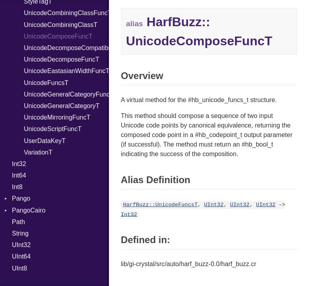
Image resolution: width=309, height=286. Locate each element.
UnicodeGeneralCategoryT (61, 105)
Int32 (19, 163)
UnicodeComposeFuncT (58, 36)
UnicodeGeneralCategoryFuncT (66, 94)
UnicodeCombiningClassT (60, 24)
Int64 (19, 175)
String (20, 233)
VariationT (38, 152)
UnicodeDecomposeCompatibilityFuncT (66, 47)
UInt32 (21, 245)
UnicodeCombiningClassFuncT (66, 13)
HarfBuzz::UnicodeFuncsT (160, 205)
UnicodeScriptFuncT (53, 129)
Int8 (17, 187)
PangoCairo (29, 210)
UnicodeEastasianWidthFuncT (66, 71)
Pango (21, 198)
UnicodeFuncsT (46, 82)
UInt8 (19, 268)
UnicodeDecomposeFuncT (61, 59)
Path (18, 221)
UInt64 (21, 256)
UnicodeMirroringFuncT (57, 117)
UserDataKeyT (45, 140)
